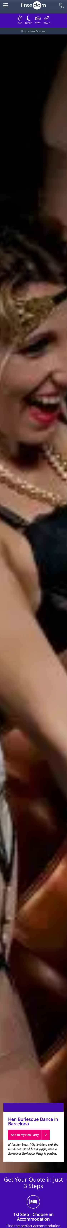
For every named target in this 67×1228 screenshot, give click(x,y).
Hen (31, 31)
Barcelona (41, 31)
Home (24, 31)
